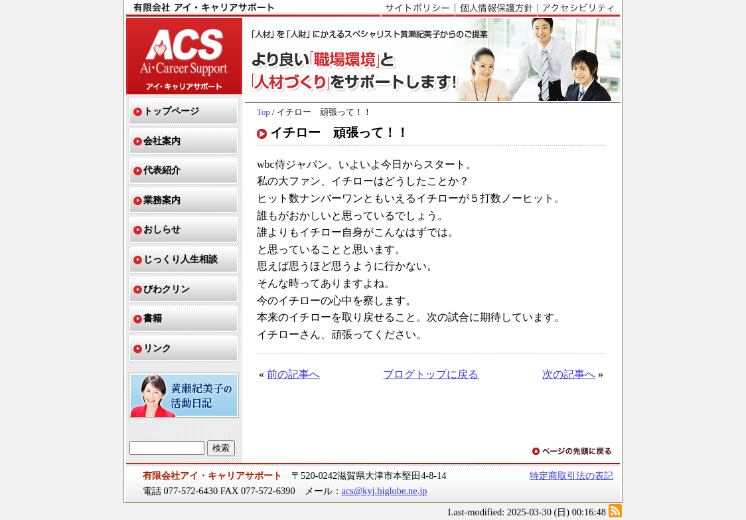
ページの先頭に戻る (573, 452)
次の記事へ (568, 374)
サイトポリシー (418, 8)
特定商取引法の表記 (571, 475)
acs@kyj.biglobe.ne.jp (384, 490)
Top (263, 112)
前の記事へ (293, 374)
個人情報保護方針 (496, 8)
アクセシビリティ (578, 8)
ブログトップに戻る (431, 374)
